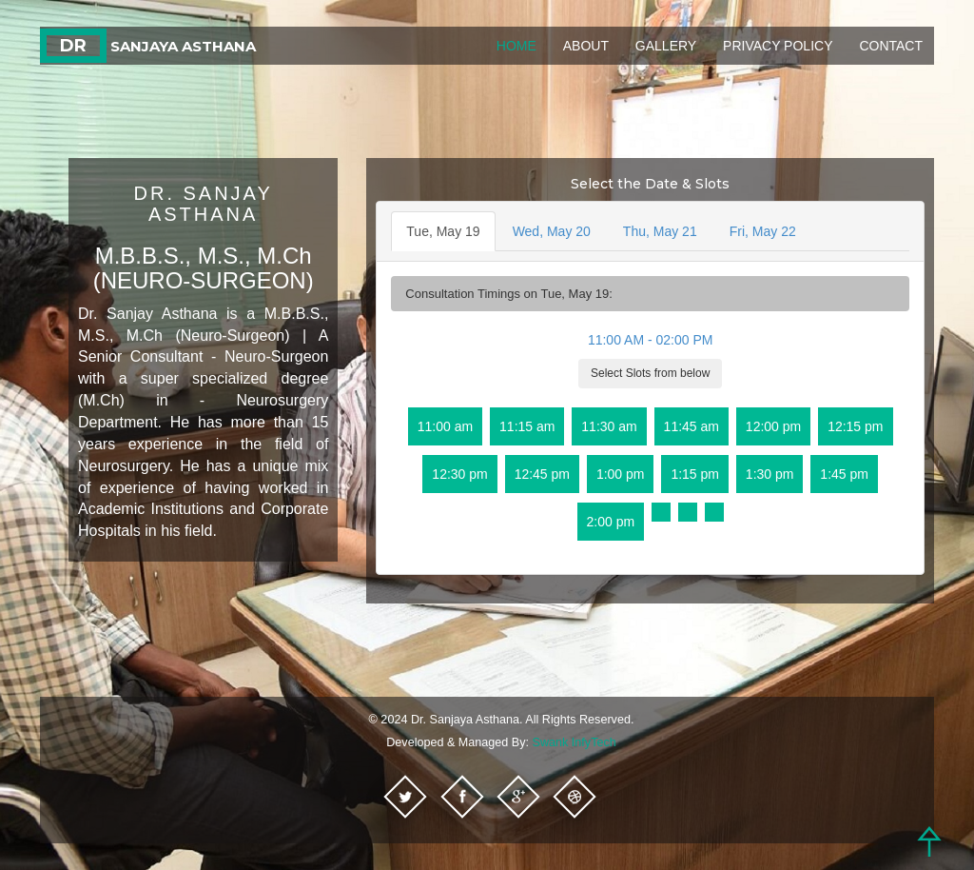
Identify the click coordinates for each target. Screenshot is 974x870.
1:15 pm (695, 474)
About (586, 45)
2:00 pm (611, 521)
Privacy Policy (777, 45)
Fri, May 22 (763, 231)
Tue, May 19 (442, 231)
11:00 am (445, 426)
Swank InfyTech (574, 742)
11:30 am (608, 426)
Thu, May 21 (660, 231)
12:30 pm (459, 474)
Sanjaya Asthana (148, 46)
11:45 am (691, 426)
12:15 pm (855, 426)
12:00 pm (773, 426)
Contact (891, 45)
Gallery (665, 45)
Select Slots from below (650, 373)
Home (516, 45)
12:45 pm (542, 474)
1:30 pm (770, 474)
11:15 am (527, 426)
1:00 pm (620, 474)
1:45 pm (844, 474)
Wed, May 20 (552, 231)
